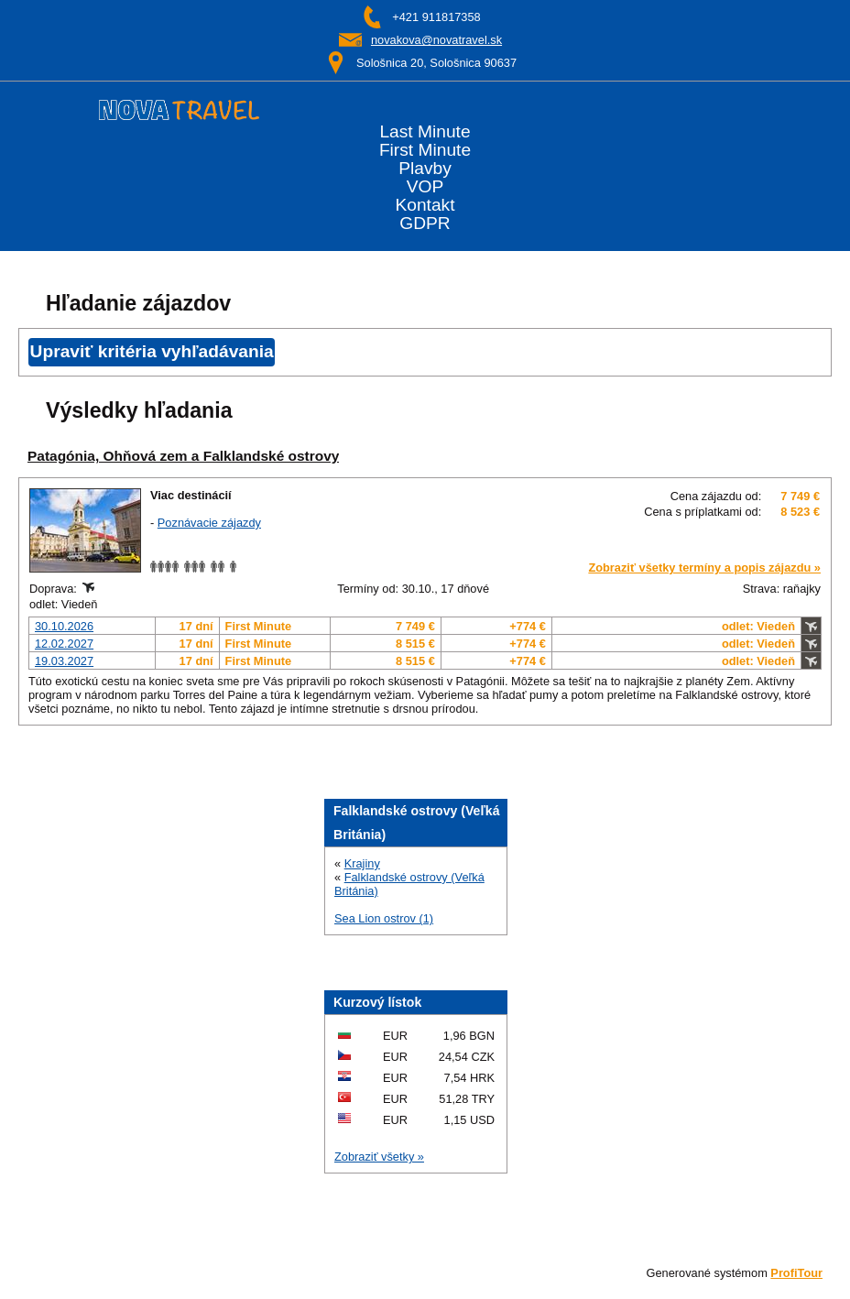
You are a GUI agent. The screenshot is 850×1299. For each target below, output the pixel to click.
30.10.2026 (64, 626)
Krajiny (362, 863)
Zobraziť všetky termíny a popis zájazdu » (704, 567)
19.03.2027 (64, 661)
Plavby (425, 168)
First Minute (425, 150)
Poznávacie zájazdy (209, 522)
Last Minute (424, 132)
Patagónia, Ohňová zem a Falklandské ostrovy (183, 456)
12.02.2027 (64, 643)
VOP (425, 187)
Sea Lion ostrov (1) (383, 918)
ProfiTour (796, 1273)
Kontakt (424, 205)
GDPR (424, 223)
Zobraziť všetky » (379, 1156)
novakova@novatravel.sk (436, 40)
